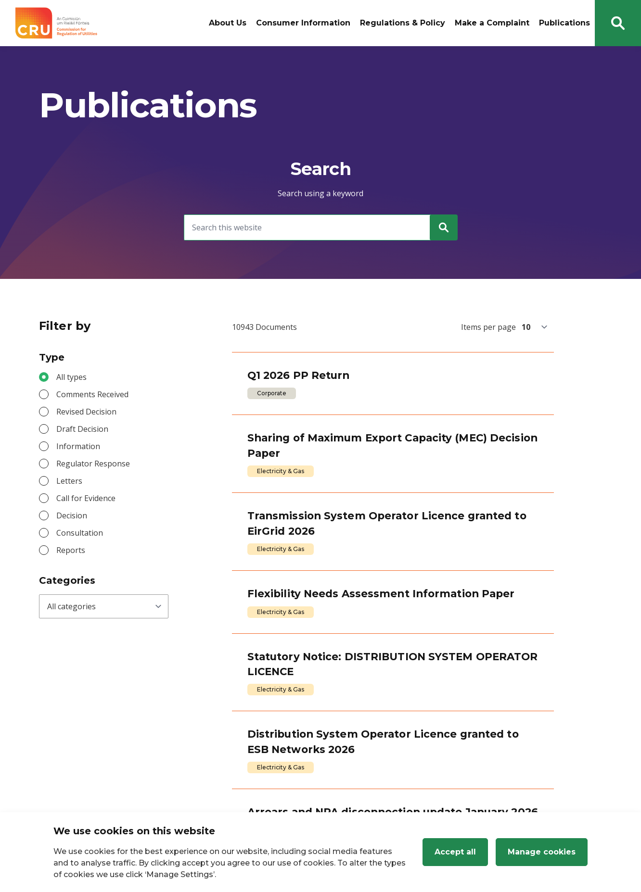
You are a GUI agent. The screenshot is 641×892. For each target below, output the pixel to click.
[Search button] (618, 23)
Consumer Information (303, 22)
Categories (67, 580)
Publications (564, 22)
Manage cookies (542, 851)
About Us (227, 22)
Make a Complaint (492, 22)
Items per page (488, 327)
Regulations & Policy (402, 22)
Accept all (455, 851)
